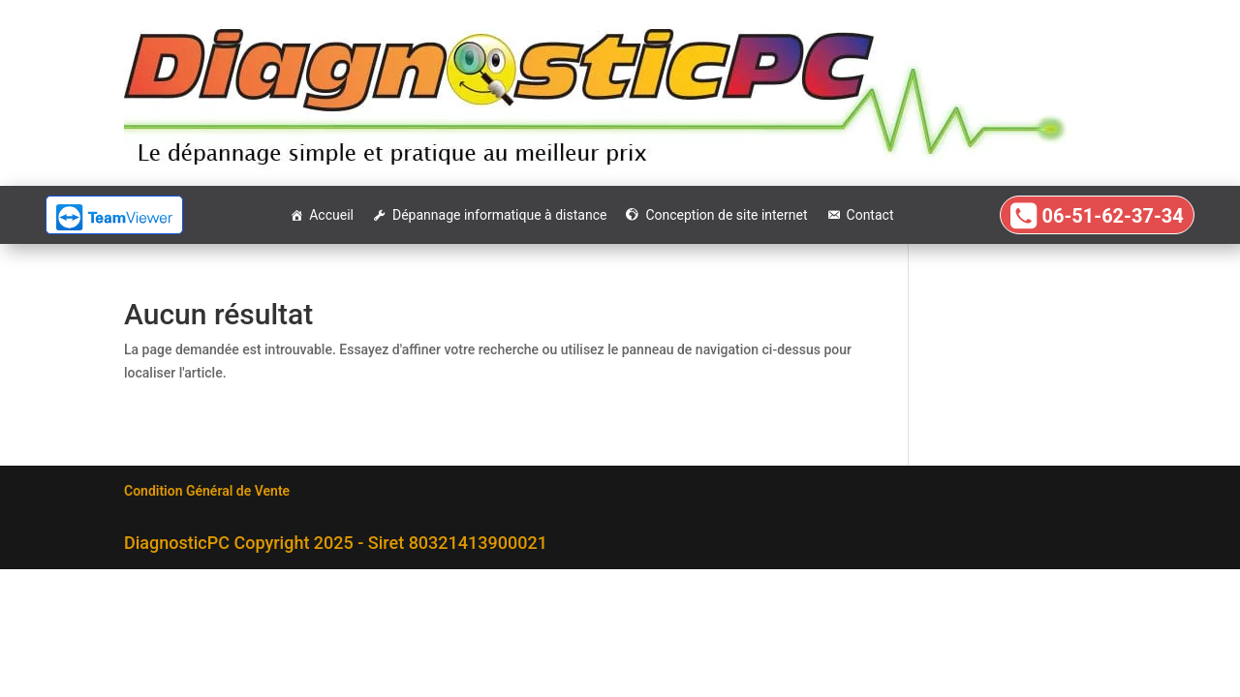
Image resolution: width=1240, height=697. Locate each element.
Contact (870, 215)
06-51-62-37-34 (1112, 215)
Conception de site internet (726, 215)
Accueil (331, 215)
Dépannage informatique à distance (499, 215)
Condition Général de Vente (207, 491)
